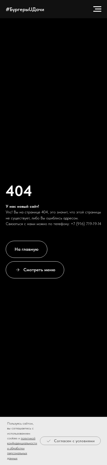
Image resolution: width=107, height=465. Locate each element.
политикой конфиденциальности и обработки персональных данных (22, 448)
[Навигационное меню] (97, 9)
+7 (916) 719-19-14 (86, 223)
